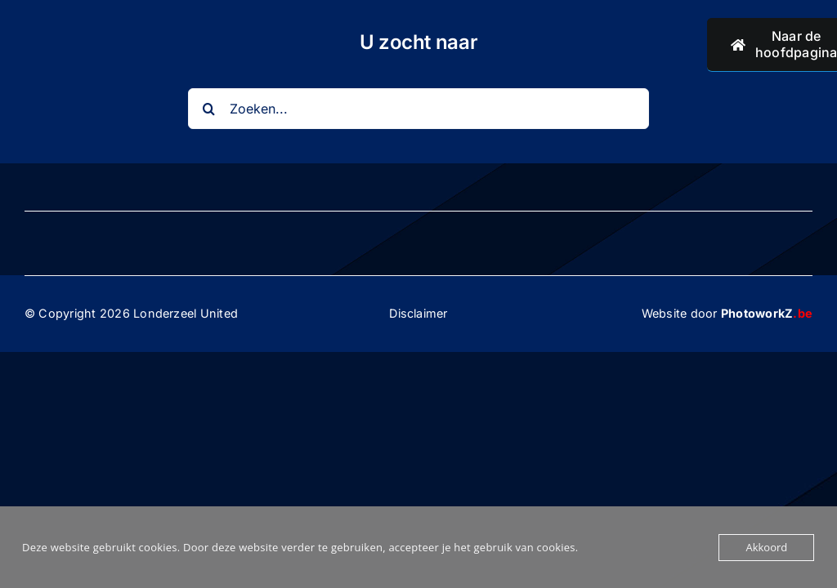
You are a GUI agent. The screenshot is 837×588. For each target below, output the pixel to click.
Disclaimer (418, 313)
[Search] (208, 108)
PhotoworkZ (766, 313)
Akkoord (766, 547)
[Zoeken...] (418, 108)
